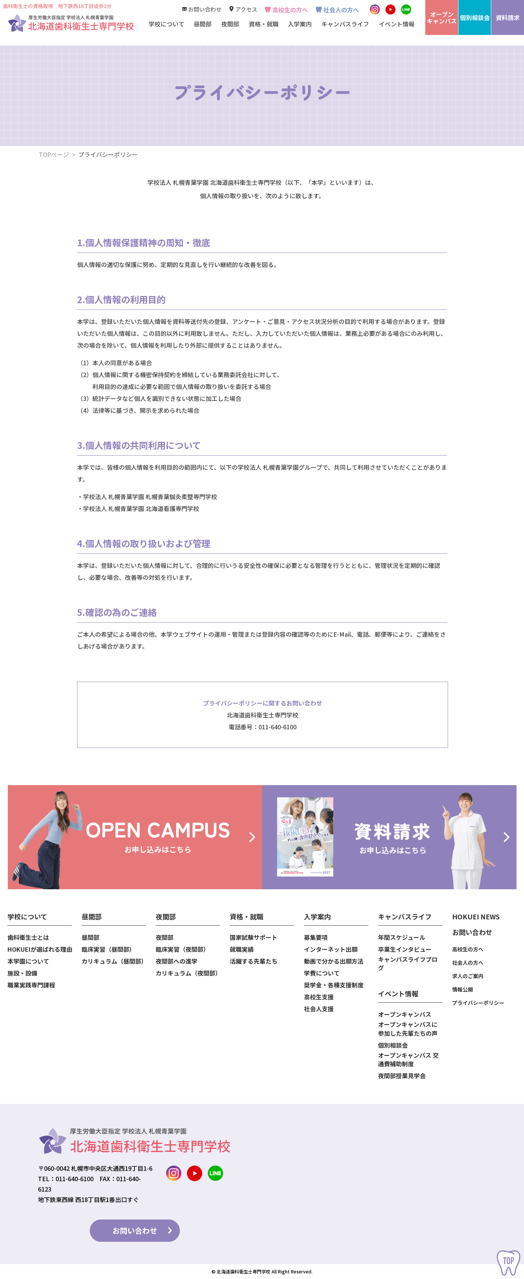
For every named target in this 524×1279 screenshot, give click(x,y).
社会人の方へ (341, 9)
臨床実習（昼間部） (108, 949)
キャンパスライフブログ (408, 963)
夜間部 (165, 937)
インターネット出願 (331, 949)
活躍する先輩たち (253, 961)
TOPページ (54, 154)
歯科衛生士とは (28, 937)
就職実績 (242, 949)
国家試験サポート (253, 937)
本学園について (28, 961)
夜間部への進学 (176, 961)
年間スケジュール (401, 937)
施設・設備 (22, 973)
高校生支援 (319, 997)
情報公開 (462, 989)
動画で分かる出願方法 (333, 961)
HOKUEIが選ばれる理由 (39, 949)
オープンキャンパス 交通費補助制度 (408, 1059)
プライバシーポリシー (478, 1002)
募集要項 (316, 937)
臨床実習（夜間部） (182, 949)
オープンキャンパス (404, 1014)
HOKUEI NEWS (476, 916)
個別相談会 (393, 1045)
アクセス (246, 9)
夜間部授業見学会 (402, 1075)
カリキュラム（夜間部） (188, 973)
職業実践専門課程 (31, 985)
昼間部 (90, 937)
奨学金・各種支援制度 (333, 985)
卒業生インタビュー (405, 949)
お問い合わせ (205, 9)
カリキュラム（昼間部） (114, 961)
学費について (322, 973)
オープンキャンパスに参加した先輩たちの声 (408, 1028)
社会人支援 (319, 1009)
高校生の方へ (290, 9)
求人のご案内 (467, 976)
